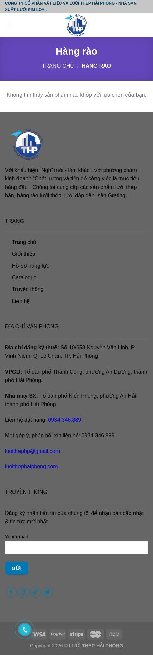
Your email (76, 547)
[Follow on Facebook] (11, 592)
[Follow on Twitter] (47, 592)
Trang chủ (58, 66)
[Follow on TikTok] (35, 592)
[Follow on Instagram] (23, 592)
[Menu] (9, 25)
